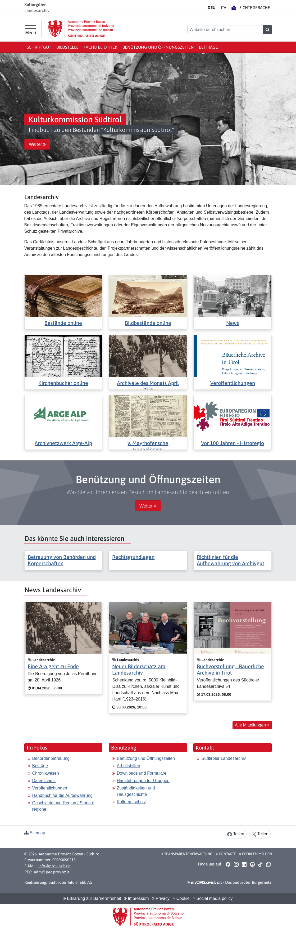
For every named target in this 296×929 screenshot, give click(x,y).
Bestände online (63, 323)
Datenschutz (44, 780)
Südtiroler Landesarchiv (223, 758)
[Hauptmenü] (30, 29)
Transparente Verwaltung (186, 854)
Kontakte (226, 854)
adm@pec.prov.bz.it (51, 872)
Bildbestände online (148, 323)
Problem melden (255, 854)
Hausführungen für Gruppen (143, 780)
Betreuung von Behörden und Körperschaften (62, 560)
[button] (10, 119)
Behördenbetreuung (51, 758)
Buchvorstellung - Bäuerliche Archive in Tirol (230, 669)
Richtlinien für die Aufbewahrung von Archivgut (230, 560)
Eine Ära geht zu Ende (53, 666)
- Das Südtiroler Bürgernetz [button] (229, 882)
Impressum (136, 898)
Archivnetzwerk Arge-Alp (63, 443)
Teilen (235, 834)
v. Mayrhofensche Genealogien (147, 446)
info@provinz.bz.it (54, 866)
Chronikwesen (45, 773)
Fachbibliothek (100, 47)
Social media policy (213, 898)
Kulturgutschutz (131, 802)
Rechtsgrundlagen (133, 557)
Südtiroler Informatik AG (70, 882)
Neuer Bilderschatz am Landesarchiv (138, 669)
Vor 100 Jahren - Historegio (232, 443)
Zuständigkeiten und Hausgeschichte (136, 791)
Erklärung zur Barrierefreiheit (92, 898)
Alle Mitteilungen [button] (252, 725)
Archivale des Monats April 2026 (148, 386)
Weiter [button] (37, 144)
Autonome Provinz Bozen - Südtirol (70, 854)
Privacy (161, 898)
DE (212, 7)
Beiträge (208, 47)
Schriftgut (39, 47)
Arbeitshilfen (128, 766)
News (232, 323)
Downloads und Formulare (141, 773)
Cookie (181, 898)
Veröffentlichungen (232, 383)
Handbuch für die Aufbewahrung (62, 795)
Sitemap (37, 833)
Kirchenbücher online (63, 383)
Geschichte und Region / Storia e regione (63, 806)
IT (223, 7)
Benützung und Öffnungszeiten (158, 47)
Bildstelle (67, 47)
